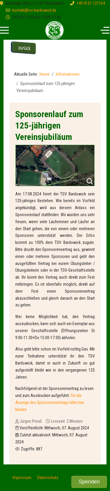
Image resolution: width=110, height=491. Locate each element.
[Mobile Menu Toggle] (4, 30)
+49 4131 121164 (91, 3)
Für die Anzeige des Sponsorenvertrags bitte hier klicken (49, 402)
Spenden (89, 482)
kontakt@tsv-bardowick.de (34, 10)
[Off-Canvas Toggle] (105, 30)
